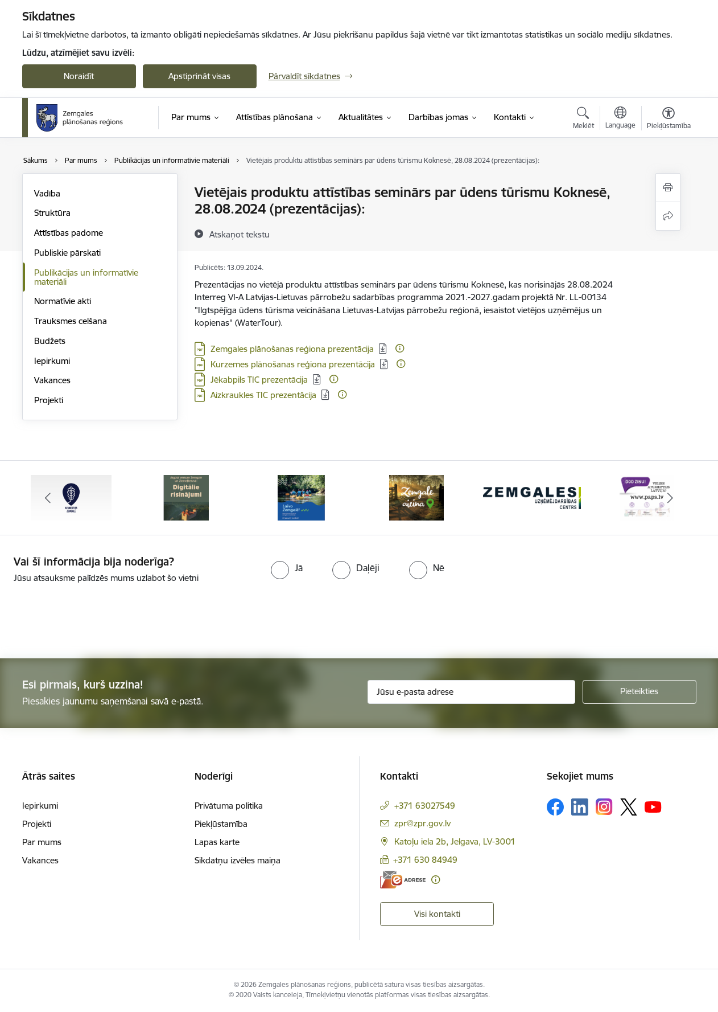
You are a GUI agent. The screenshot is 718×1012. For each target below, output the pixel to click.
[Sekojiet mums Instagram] (604, 806)
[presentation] (95, 616)
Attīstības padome (68, 232)
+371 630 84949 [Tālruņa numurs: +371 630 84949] (425, 859)
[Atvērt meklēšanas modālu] (583, 119)
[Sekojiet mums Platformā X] (628, 807)
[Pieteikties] (639, 692)
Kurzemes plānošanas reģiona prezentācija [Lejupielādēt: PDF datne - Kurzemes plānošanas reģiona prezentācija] (293, 364)
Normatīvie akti (62, 301)
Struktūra (52, 212)
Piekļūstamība (221, 823)
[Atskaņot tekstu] (239, 234)
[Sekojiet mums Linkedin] (579, 807)
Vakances (52, 380)
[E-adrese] (403, 879)
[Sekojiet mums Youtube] (653, 806)
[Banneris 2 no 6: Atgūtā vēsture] (186, 496)
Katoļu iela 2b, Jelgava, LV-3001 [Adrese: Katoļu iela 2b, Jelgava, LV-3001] (454, 841)
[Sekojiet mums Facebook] (555, 807)
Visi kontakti (437, 913)
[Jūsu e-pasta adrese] (471, 692)
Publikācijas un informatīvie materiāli (86, 277)
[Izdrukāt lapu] (668, 188)
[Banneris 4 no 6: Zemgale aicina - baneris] (416, 496)
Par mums (41, 842)
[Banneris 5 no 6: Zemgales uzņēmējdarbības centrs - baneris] (532, 496)
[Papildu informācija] (399, 348)
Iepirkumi (52, 360)
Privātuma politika (229, 805)
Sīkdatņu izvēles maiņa (237, 860)
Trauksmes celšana (70, 321)
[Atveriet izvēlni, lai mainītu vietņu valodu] (620, 119)
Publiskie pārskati (67, 252)
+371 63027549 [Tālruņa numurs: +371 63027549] (424, 805)
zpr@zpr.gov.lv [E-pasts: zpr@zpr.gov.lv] (422, 823)
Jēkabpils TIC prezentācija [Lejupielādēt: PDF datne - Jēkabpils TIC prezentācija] (259, 379)
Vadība (47, 193)
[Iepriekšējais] (48, 497)
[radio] (287, 568)
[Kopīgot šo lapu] (668, 216)
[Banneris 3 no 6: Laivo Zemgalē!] (301, 496)
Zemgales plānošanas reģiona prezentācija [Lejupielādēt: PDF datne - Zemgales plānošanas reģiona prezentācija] (292, 348)
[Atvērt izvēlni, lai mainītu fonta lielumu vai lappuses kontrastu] (668, 119)
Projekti (48, 400)
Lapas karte (217, 842)
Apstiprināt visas (199, 76)
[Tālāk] (670, 497)
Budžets (49, 340)
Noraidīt (79, 76)
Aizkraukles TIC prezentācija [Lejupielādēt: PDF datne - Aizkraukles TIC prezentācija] (263, 395)
